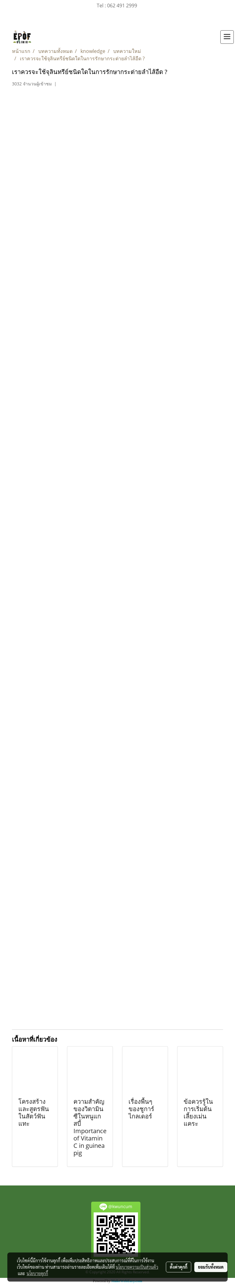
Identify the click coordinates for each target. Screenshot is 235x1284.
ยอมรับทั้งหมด (211, 1267)
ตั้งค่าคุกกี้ (178, 1267)
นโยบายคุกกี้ (37, 1273)
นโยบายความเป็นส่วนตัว (137, 1267)
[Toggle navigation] (227, 37)
